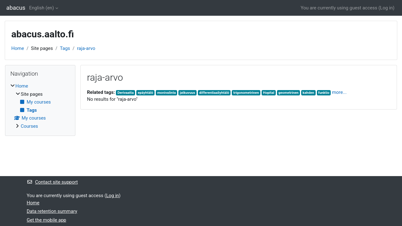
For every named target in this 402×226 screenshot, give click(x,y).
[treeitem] (40, 106)
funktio (323, 93)
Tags (65, 48)
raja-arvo (86, 48)
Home (17, 48)
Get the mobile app (46, 220)
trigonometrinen (246, 93)
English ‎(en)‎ (41, 8)
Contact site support (52, 182)
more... (339, 92)
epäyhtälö (145, 93)
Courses (29, 126)
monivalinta (166, 93)
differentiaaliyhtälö (214, 93)
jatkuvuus (187, 93)
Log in (386, 8)
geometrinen (288, 93)
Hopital (268, 93)
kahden (308, 93)
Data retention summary (52, 211)
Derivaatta (125, 93)
